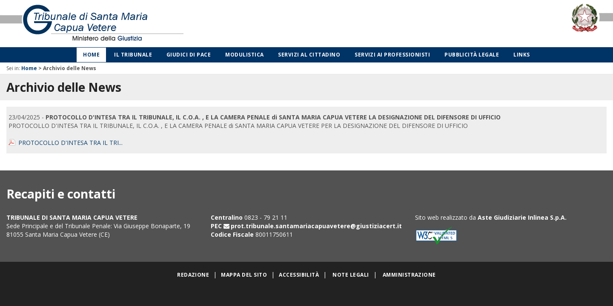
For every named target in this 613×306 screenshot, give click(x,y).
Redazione (193, 274)
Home (91, 54)
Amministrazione (409, 274)
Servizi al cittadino (309, 54)
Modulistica (244, 54)
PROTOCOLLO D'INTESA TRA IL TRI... (70, 143)
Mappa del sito (244, 274)
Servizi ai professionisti (392, 54)
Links (521, 54)
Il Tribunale (133, 54)
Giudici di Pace (188, 54)
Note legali (350, 274)
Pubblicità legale (471, 54)
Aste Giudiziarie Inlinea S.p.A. (522, 217)
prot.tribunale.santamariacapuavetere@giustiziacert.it (316, 226)
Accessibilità (299, 274)
